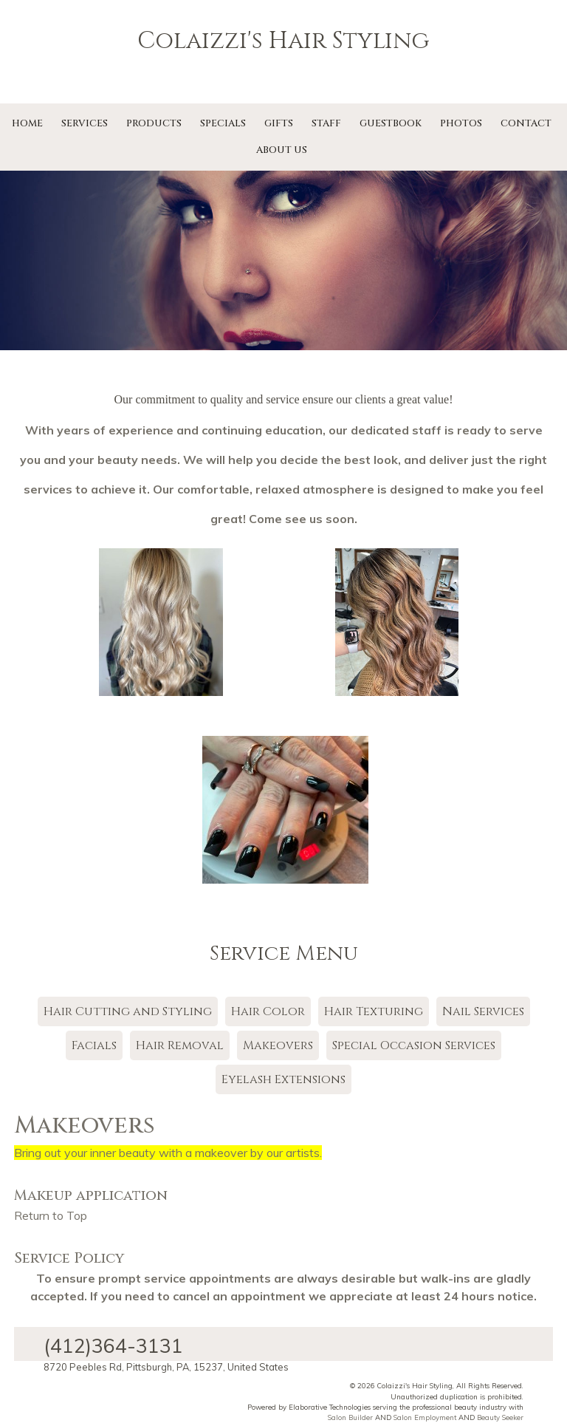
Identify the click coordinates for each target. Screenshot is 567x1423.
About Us (281, 150)
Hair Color (268, 1011)
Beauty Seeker (500, 1417)
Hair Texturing (373, 1011)
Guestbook (391, 123)
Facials (94, 1045)
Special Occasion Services (413, 1045)
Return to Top (50, 1215)
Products (154, 123)
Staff (326, 123)
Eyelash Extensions (283, 1079)
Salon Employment (425, 1417)
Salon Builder (350, 1417)
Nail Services (483, 1011)
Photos (461, 123)
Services (84, 123)
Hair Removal (180, 1045)
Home (27, 123)
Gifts (278, 123)
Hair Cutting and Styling (128, 1011)
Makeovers (278, 1045)
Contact (526, 123)
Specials (223, 123)
